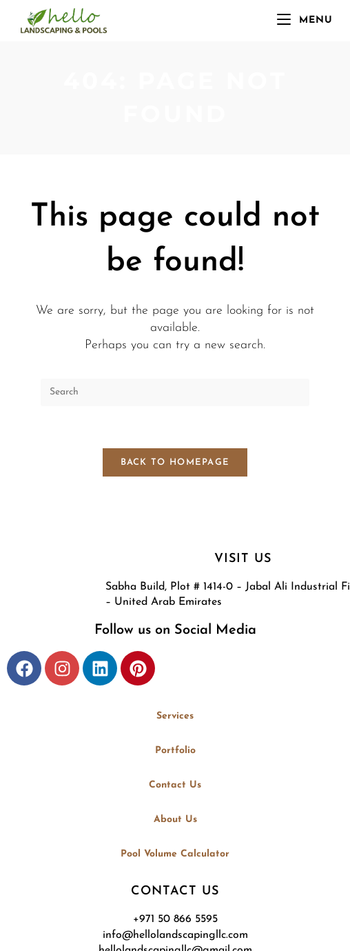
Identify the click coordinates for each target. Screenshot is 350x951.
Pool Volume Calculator (175, 854)
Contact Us (175, 785)
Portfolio (175, 750)
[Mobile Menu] (305, 20)
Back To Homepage (175, 462)
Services (175, 716)
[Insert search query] (175, 392)
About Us (175, 819)
